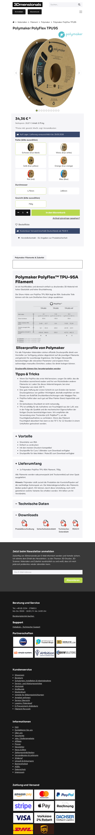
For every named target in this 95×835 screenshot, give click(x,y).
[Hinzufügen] (27, 213)
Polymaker (45, 22)
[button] (16, 73)
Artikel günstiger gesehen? (66, 218)
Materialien (22, 22)
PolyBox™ (54, 415)
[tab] (48, 436)
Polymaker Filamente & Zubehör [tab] (29, 257)
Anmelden (19, 12)
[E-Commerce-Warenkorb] (35, 11)
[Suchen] (79, 4)
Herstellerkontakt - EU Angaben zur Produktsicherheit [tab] (44, 238)
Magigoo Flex (71, 395)
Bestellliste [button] (22, 224)
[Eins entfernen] (18, 213)
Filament (34, 22)
